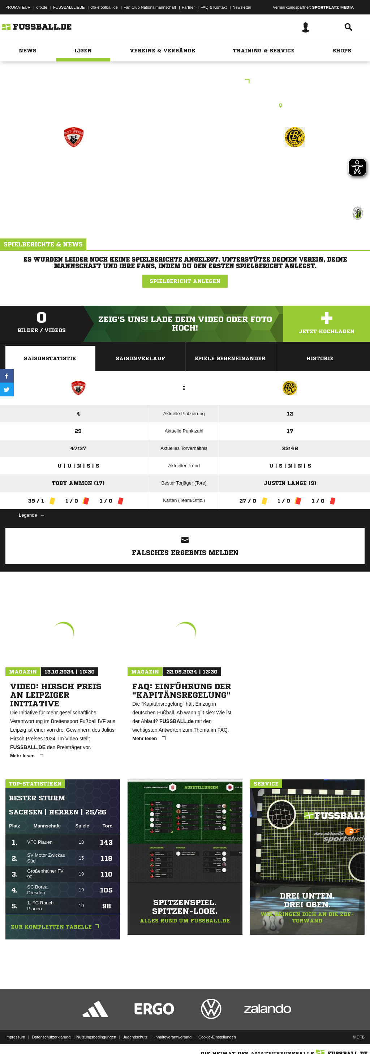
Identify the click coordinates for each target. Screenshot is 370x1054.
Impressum (15, 1037)
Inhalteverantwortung (173, 1037)
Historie (320, 358)
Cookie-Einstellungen (217, 1037)
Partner (188, 7)
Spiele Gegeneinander (230, 358)
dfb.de (41, 7)
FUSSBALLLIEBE (69, 7)
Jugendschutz (135, 1037)
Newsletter (242, 7)
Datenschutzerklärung (51, 1037)
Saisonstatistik (50, 358)
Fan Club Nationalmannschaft (150, 7)
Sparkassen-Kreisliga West (185, 82)
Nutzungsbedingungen (96, 1037)
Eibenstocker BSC (295, 168)
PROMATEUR (17, 7)
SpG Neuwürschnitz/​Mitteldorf (73, 178)
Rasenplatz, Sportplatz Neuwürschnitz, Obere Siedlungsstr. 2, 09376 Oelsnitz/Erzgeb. (184, 105)
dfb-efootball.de (104, 7)
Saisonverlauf (140, 358)
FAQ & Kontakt (214, 7)
